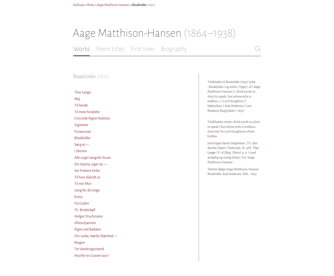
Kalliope (78, 5)
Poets (90, 5)
